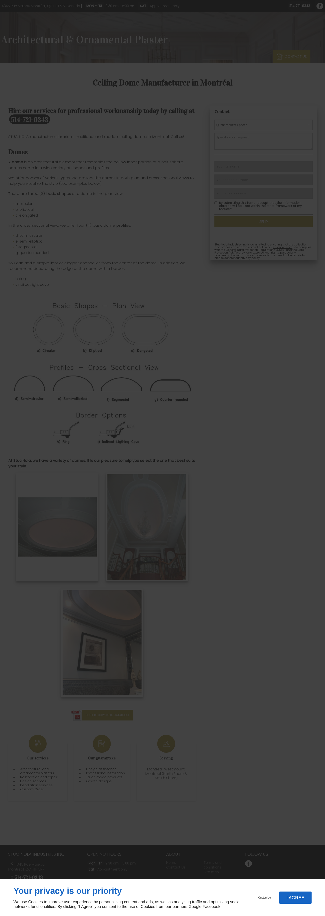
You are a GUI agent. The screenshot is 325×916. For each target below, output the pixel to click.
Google (194, 906)
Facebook (211, 906)
